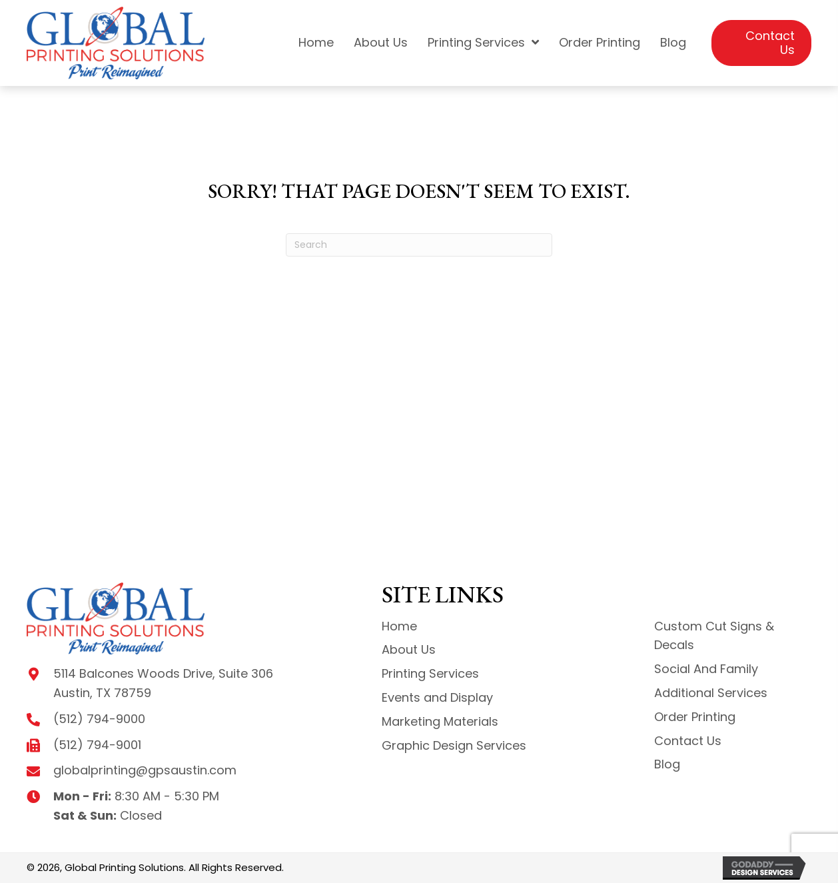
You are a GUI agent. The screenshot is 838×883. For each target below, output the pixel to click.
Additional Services (710, 692)
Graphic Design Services (454, 745)
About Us (409, 649)
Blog (667, 764)
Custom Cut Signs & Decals (714, 636)
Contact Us (687, 740)
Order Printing (694, 716)
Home (399, 626)
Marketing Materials (440, 721)
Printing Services (430, 673)
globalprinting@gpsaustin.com (144, 770)
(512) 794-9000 (99, 718)
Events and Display (437, 697)
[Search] (419, 245)
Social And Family (706, 668)
